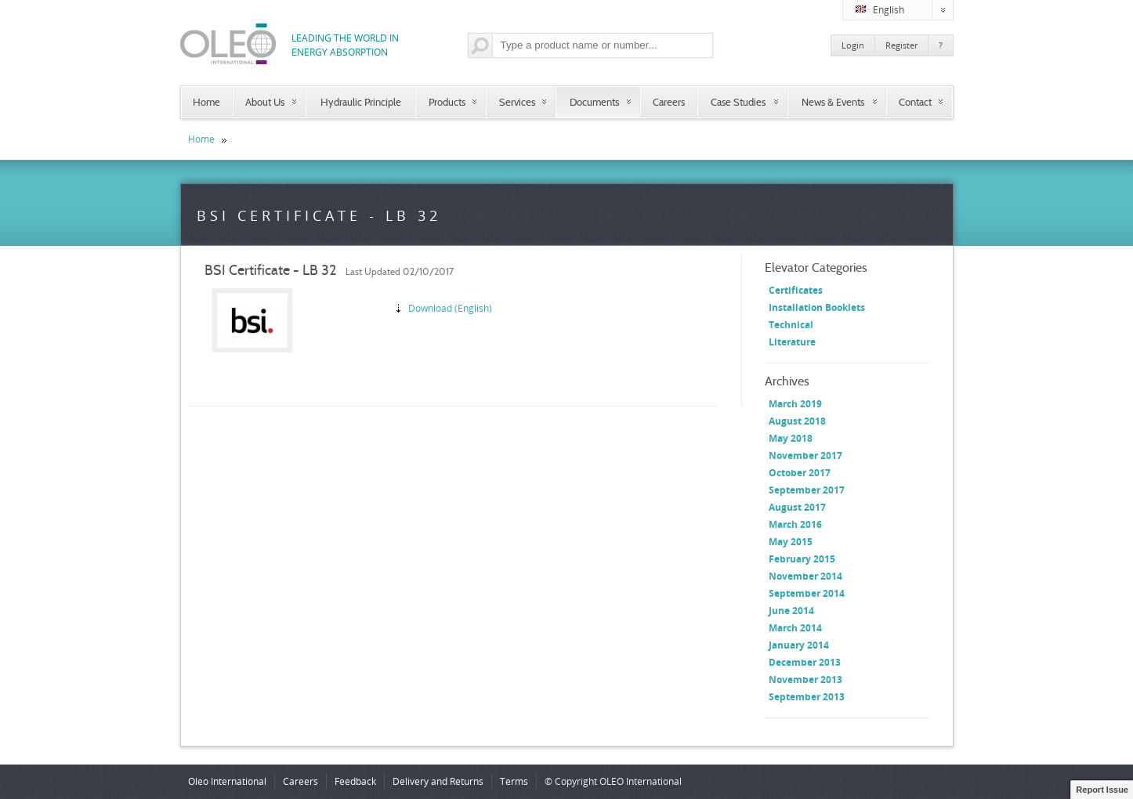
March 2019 (795, 403)
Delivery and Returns (438, 781)
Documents (594, 102)
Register (901, 45)
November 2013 (805, 679)
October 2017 (800, 472)
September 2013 (807, 696)
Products (447, 102)
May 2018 (791, 438)
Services (517, 102)
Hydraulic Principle (360, 102)
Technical (791, 324)
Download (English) (450, 308)
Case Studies (738, 102)
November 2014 (805, 576)
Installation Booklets (817, 307)
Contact (915, 102)
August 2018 (797, 421)
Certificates (796, 290)
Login (853, 45)
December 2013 (805, 662)
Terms (514, 781)
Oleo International (227, 781)
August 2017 (797, 507)
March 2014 (795, 627)
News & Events (833, 102)
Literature (792, 342)
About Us (264, 102)
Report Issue (1102, 789)
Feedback (355, 781)
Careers (669, 102)
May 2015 (791, 541)
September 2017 (807, 490)
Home (206, 102)
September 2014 (807, 593)
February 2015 (802, 559)
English (904, 10)
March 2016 (795, 524)
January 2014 (799, 645)
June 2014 (791, 610)
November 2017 (805, 455)
